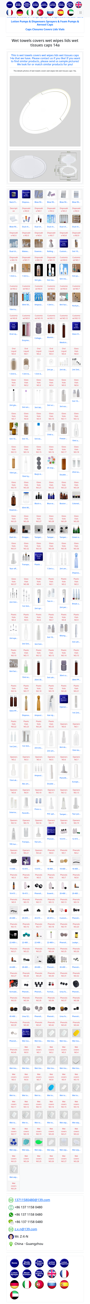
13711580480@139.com (32, 1200)
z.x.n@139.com (26, 1229)
